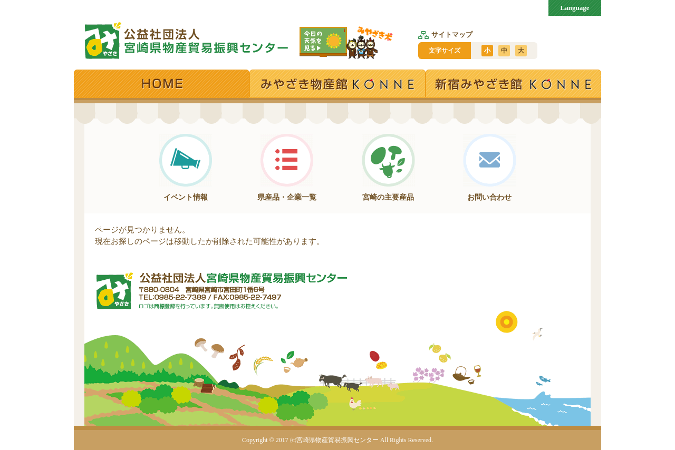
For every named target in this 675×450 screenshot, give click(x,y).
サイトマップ (445, 34)
